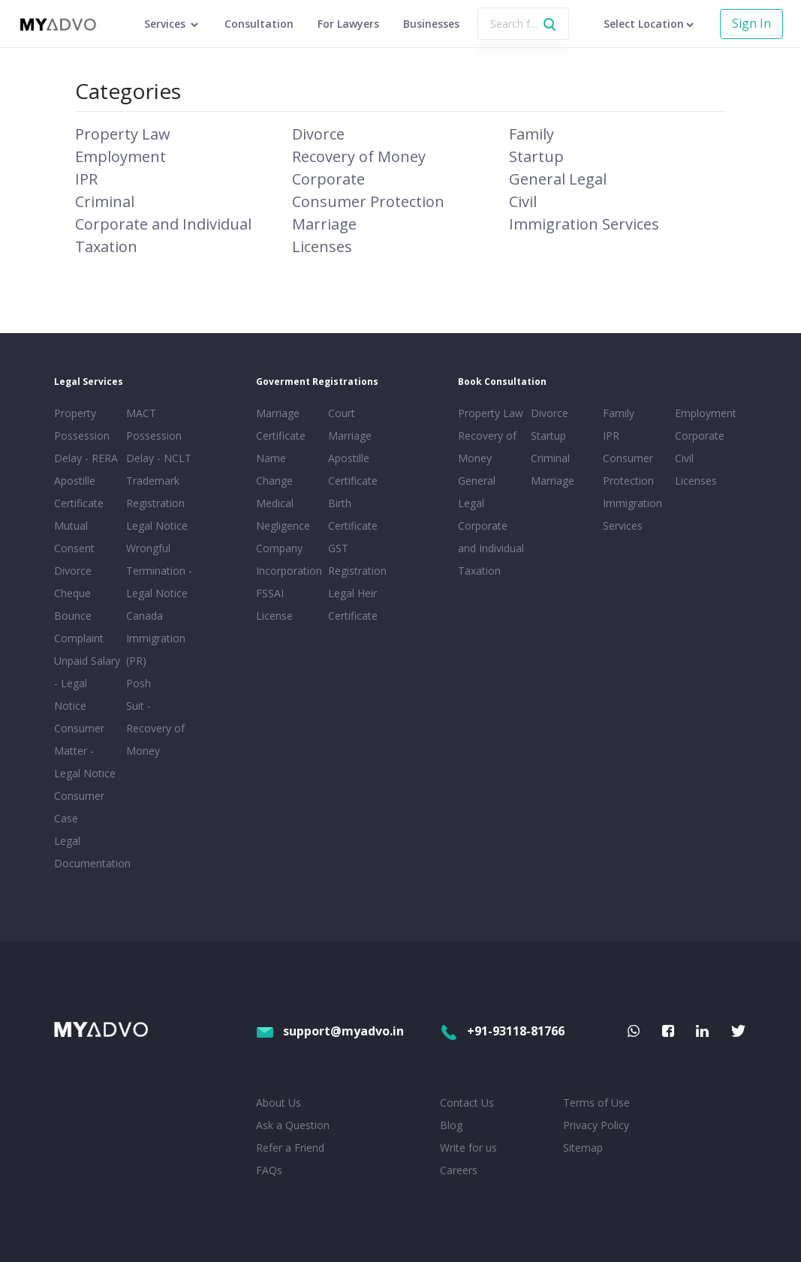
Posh (138, 683)
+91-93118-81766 (502, 1031)
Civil (523, 201)
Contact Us (467, 1102)
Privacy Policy (596, 1125)
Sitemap (583, 1147)
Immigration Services (584, 224)
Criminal (104, 201)
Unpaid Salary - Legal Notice (87, 683)
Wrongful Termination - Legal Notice (159, 570)
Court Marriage (350, 424)
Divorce (318, 134)
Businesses (431, 24)
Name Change (274, 469)
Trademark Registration (155, 491)
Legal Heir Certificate (353, 604)
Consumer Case (79, 807)
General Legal (558, 179)
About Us (278, 1102)
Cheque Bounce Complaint (79, 615)
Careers (458, 1170)
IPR (86, 179)
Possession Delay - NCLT (158, 446)
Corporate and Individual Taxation (491, 548)
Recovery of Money (359, 156)
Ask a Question (293, 1125)
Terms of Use (596, 1102)
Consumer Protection (368, 201)
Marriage (324, 224)
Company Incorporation (289, 559)
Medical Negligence (283, 514)
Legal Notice (157, 525)
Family (531, 134)
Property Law (122, 134)
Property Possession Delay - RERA (86, 435)
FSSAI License (274, 604)
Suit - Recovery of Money (155, 728)
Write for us (468, 1147)
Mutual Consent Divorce (74, 548)
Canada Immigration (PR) (155, 638)
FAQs (269, 1170)
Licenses (322, 246)
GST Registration (357, 559)
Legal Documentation (87, 852)
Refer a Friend (290, 1147)
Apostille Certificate (79, 491)
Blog (451, 1125)
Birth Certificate (353, 514)
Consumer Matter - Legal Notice (85, 750)
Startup (536, 156)
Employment (120, 156)
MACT (141, 413)
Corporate (328, 179)
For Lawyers (348, 24)
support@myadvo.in (330, 1031)
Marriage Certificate (281, 424)
